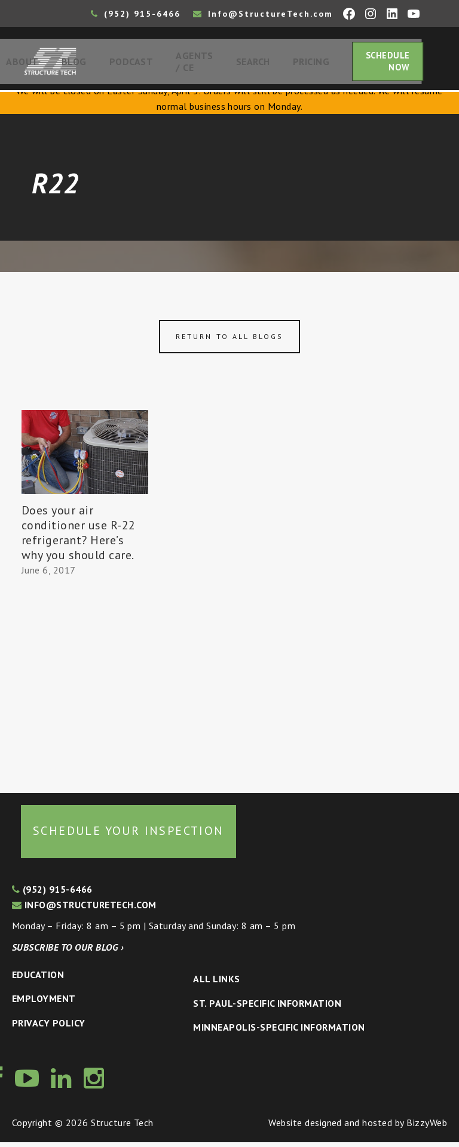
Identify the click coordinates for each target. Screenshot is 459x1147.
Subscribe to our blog (68, 952)
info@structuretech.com (84, 909)
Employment (44, 1003)
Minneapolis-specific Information (279, 1032)
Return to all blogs (229, 340)
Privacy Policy (48, 1028)
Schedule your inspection (128, 835)
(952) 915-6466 (135, 13)
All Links (216, 983)
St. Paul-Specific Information (267, 1007)
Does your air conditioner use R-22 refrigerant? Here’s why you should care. (79, 537)
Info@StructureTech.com (263, 13)
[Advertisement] (85, 684)
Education (38, 979)
